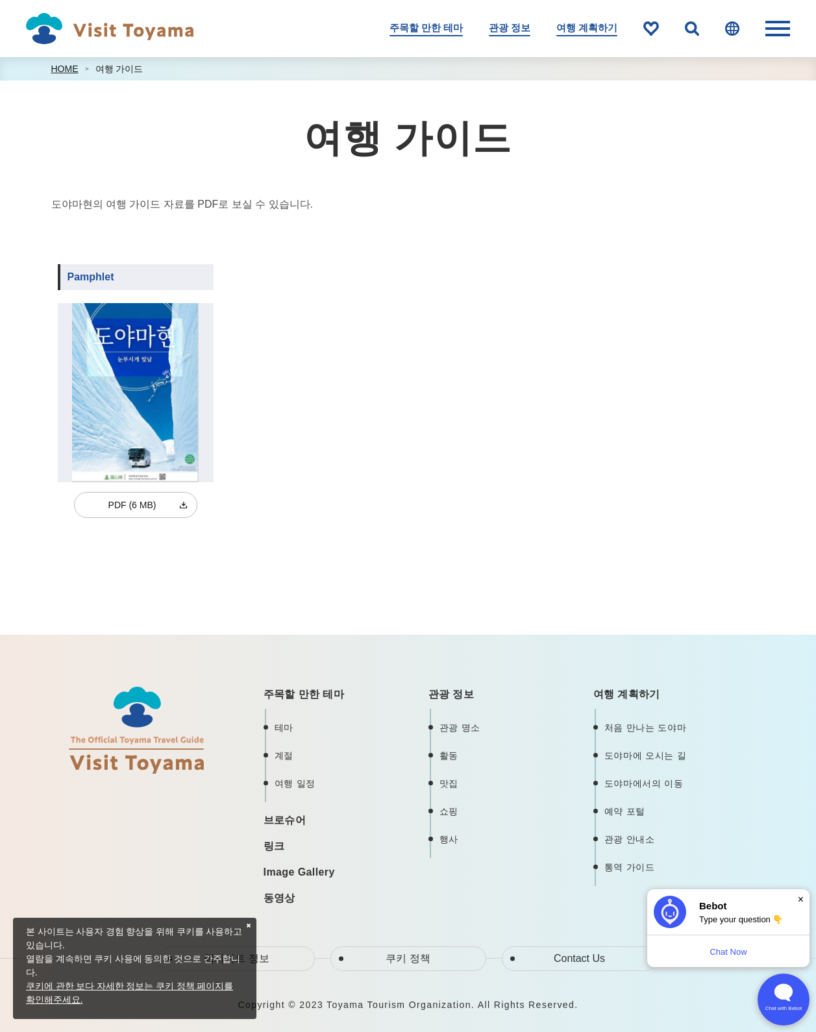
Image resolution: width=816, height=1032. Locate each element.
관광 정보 (509, 28)
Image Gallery (299, 872)
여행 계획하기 (586, 28)
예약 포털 (624, 811)
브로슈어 (285, 820)
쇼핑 (448, 811)
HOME (65, 69)
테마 (284, 727)
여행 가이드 (119, 69)
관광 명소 (459, 727)
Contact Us (579, 958)
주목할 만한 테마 (426, 28)
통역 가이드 (629, 867)
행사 (448, 839)
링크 (274, 846)
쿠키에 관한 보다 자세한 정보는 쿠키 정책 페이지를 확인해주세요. (129, 992)
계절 (284, 755)
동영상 (279, 897)
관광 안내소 (629, 839)
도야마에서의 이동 (644, 783)
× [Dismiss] (801, 899)
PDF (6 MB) (132, 505)
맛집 (448, 783)
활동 (448, 755)
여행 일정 (295, 783)
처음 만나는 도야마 (645, 727)
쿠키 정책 (408, 958)
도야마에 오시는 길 (645, 755)
